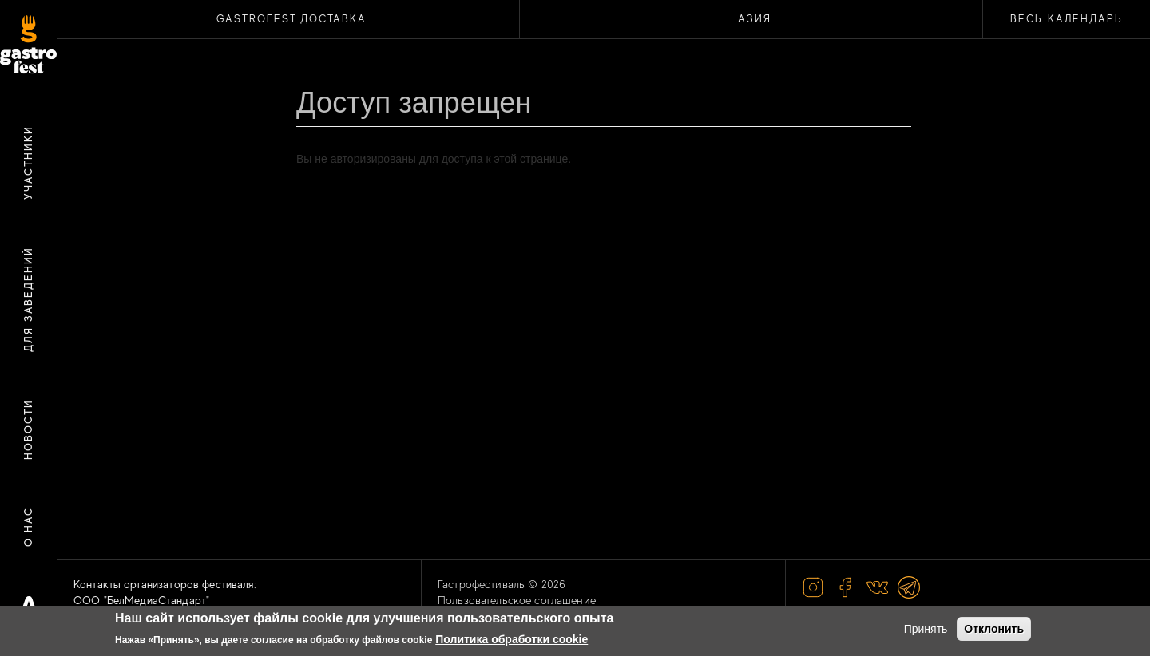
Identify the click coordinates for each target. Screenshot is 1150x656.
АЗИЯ (754, 19)
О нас (28, 527)
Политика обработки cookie (511, 639)
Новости (28, 429)
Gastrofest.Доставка (291, 19)
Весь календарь (1066, 19)
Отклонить (994, 628)
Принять (926, 628)
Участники (28, 162)
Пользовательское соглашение (517, 600)
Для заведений (28, 299)
